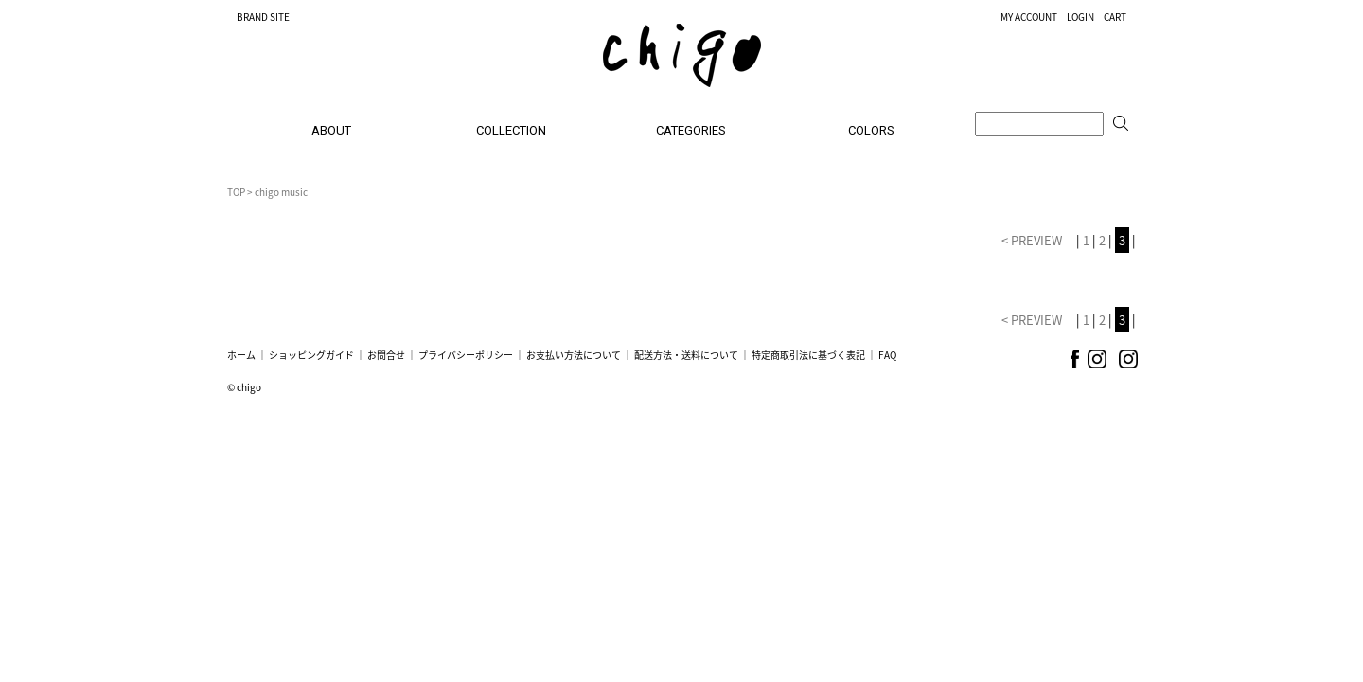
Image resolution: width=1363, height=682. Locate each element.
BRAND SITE (263, 16)
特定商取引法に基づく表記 (808, 355)
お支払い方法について (573, 355)
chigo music (281, 192)
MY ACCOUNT (1028, 16)
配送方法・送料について (686, 355)
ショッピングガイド (311, 355)
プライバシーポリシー (465, 355)
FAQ (887, 355)
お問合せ (386, 355)
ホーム (241, 355)
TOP (236, 192)
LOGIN (1080, 16)
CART (1115, 16)
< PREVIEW (1033, 240)
